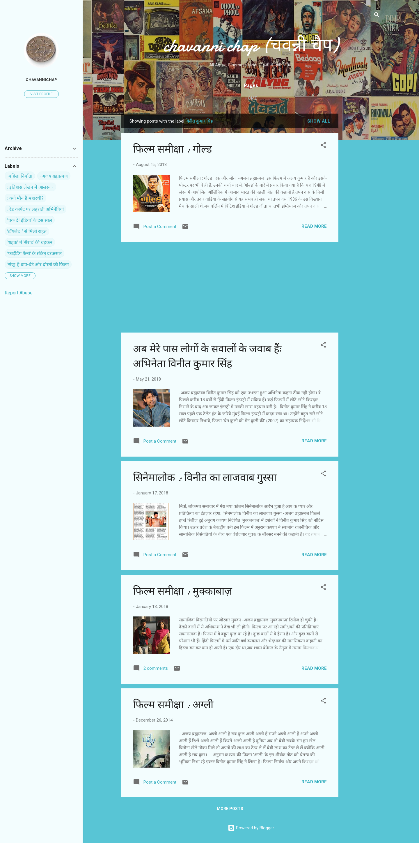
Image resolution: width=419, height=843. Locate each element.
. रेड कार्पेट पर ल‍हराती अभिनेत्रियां (35, 209)
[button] (323, 146)
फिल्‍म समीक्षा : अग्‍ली (173, 705)
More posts (230, 808)
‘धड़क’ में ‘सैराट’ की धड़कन (29, 242)
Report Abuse (19, 293)
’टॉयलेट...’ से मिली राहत (27, 231)
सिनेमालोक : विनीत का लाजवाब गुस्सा (204, 478)
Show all (318, 121)
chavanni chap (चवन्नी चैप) (251, 45)
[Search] (376, 16)
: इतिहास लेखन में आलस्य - (30, 187)
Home (250, 98)
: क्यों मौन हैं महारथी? (25, 198)
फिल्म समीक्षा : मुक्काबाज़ (182, 591)
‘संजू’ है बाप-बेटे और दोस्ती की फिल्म (38, 264)
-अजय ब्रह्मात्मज (54, 176)
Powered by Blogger (251, 827)
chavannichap (41, 79)
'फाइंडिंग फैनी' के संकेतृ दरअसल (34, 253)
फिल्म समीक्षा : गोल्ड (172, 149)
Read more (314, 226)
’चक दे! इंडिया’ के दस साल (29, 220)
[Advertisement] (361, 201)
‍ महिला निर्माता (19, 176)
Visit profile (41, 94)
